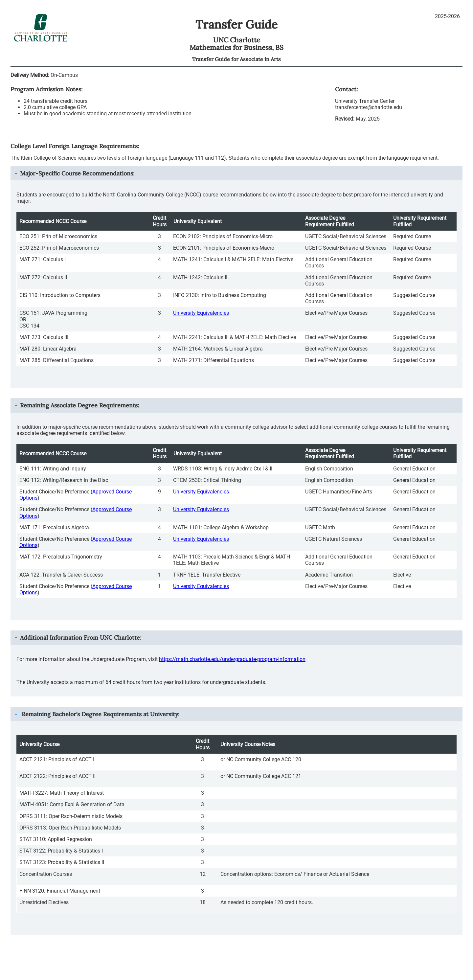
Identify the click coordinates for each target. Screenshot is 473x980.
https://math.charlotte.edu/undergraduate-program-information (232, 659)
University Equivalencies (201, 313)
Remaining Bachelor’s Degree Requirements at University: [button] (99, 714)
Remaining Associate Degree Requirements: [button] (79, 405)
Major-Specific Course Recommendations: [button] (77, 173)
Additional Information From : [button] (80, 637)
